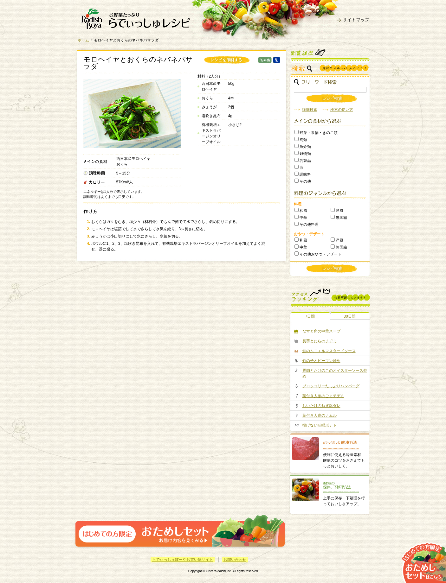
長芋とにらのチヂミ (319, 341)
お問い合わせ (234, 559)
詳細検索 (309, 109)
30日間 (349, 316)
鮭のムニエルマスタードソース (329, 351)
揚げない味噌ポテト (319, 425)
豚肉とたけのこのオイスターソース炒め (334, 373)
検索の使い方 (341, 109)
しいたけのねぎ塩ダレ (321, 405)
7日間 (310, 316)
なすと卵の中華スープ (321, 331)
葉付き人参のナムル (319, 415)
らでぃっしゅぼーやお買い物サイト (182, 559)
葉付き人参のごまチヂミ (323, 396)
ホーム (83, 40)
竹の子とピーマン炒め (321, 360)
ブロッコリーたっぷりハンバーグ (330, 386)
